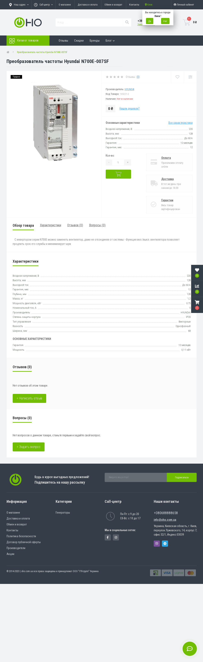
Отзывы (63, 40)
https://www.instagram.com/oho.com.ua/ (116, 537)
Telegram (165, 543)
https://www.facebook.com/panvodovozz (108, 537)
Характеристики (50, 225)
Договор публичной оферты (24, 542)
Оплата (166, 157)
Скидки (79, 40)
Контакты (134, 4)
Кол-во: (110, 155)
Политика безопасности (21, 536)
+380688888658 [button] (166, 513)
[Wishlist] (177, 77)
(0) (138, 76)
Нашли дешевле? (129, 108)
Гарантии (167, 200)
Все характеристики (180, 122)
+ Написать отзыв (29, 398)
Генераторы (63, 512)
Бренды (95, 40)
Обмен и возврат (113, 4)
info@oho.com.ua (165, 519)
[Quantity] (118, 162)
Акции (10, 554)
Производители (16, 548)
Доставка (167, 179)
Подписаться (181, 477)
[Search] (127, 22)
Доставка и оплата (88, 4)
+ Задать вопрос (29, 447)
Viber (156, 543)
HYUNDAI (129, 89)
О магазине (65, 4)
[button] (197, 305)
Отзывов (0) (75, 225)
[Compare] (190, 77)
